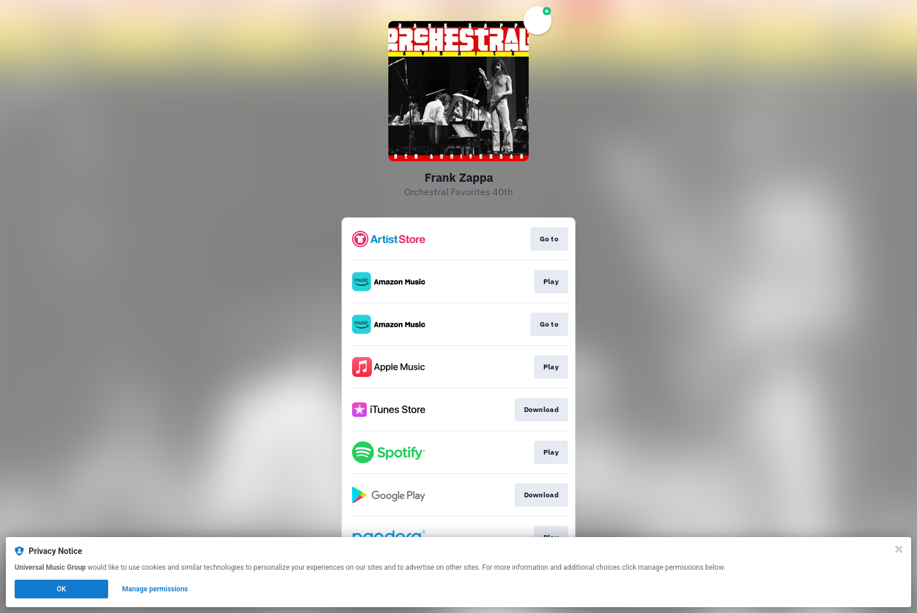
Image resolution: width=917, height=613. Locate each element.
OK (61, 589)
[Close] (899, 549)
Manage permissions (155, 589)
